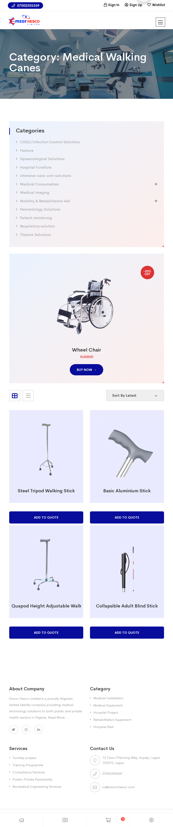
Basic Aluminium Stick (127, 491)
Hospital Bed (103, 727)
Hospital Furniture (36, 167)
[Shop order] (135, 395)
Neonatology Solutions (40, 209)
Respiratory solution (37, 226)
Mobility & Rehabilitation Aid (45, 201)
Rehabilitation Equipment (112, 719)
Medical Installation (108, 698)
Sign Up (135, 5)
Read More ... (58, 717)
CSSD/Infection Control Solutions (50, 142)
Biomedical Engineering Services (37, 786)
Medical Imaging (34, 192)
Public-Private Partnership (33, 779)
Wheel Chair (86, 350)
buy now (86, 370)
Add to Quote (46, 517)
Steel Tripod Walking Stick (46, 491)
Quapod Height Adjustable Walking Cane (56, 606)
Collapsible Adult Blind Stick (127, 606)
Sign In (113, 5)
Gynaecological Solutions (42, 158)
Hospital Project (105, 712)
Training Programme (28, 765)
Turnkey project (24, 758)
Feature (27, 150)
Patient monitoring (36, 218)
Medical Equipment (108, 705)
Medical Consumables (39, 184)
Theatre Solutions (35, 234)
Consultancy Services (29, 772)
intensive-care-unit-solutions (45, 175)
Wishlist (158, 5)
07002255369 (25, 5)
